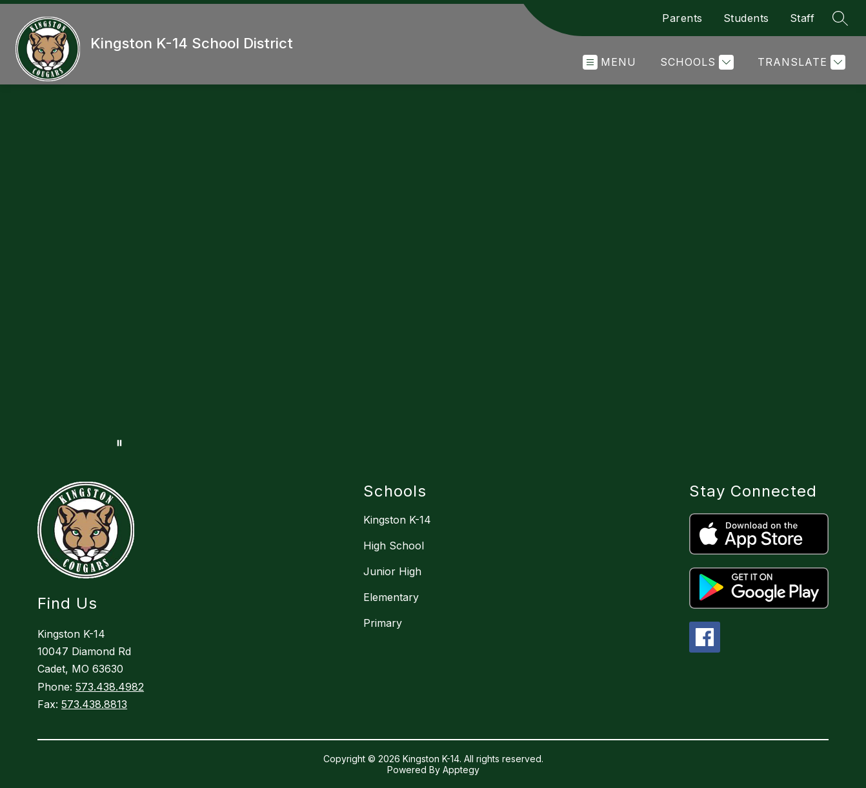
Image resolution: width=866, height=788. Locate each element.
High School (393, 545)
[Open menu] (609, 62)
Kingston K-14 (397, 519)
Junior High (392, 571)
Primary (382, 622)
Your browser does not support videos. (433, 270)
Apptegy (461, 769)
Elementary (391, 597)
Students (746, 18)
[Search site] (840, 18)
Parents (682, 18)
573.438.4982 (110, 686)
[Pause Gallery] (119, 443)
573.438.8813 (94, 704)
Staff (802, 18)
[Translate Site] (799, 62)
